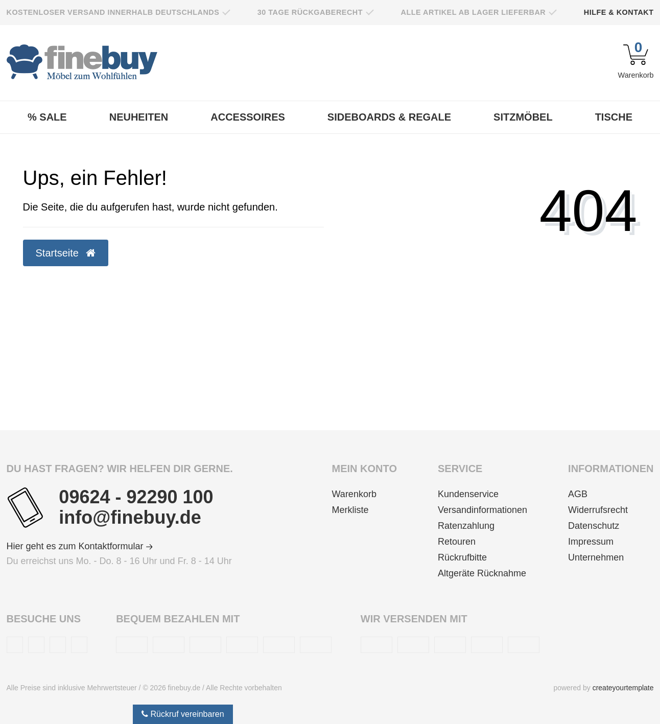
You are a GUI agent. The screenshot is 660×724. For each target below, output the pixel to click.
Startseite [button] (66, 253)
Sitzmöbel (523, 117)
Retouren (457, 541)
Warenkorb (354, 494)
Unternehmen (596, 557)
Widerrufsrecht (598, 510)
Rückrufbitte (462, 557)
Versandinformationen (482, 510)
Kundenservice (468, 494)
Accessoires (247, 117)
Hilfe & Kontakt (619, 12)
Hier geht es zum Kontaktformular (80, 546)
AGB (577, 494)
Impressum (591, 541)
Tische (613, 117)
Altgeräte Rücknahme (482, 573)
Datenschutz (593, 526)
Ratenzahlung (466, 526)
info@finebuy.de (130, 517)
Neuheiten (139, 117)
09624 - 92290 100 (136, 497)
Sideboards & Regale (389, 117)
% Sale (47, 117)
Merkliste (350, 510)
